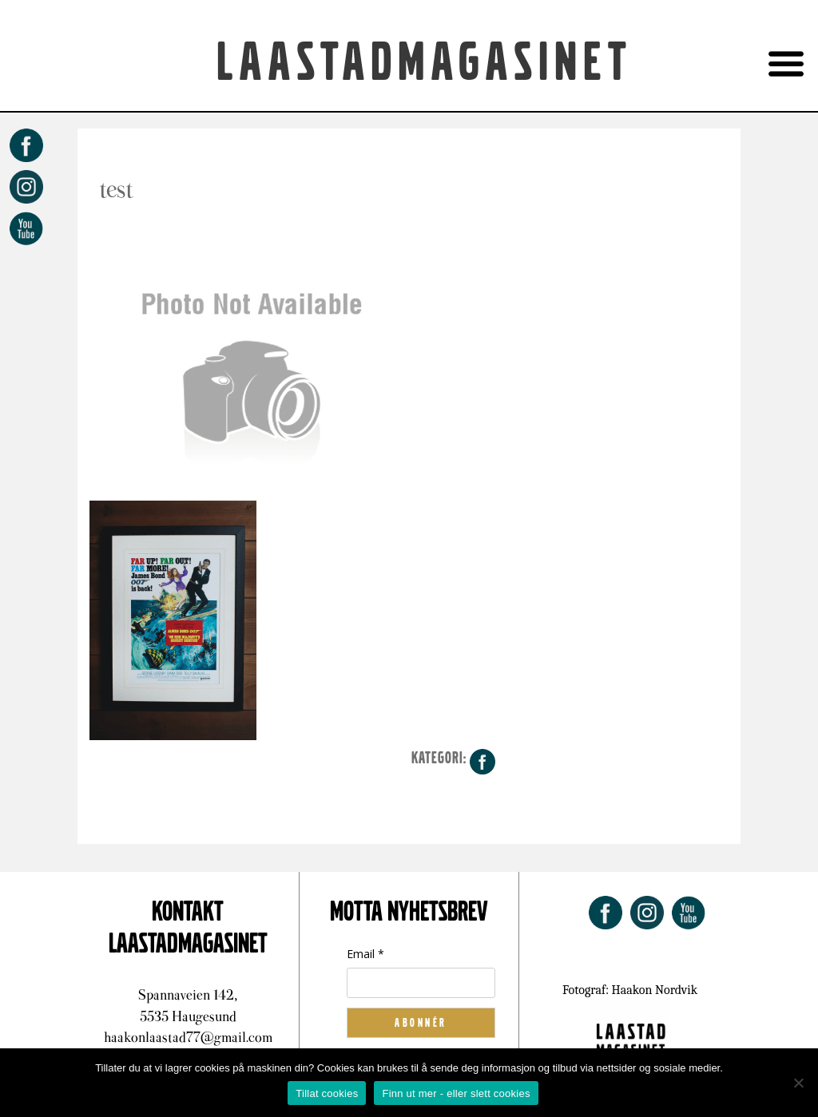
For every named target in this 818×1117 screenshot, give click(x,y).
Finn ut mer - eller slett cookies (456, 1093)
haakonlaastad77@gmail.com (188, 1037)
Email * (365, 953)
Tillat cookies (327, 1093)
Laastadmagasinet (424, 63)
